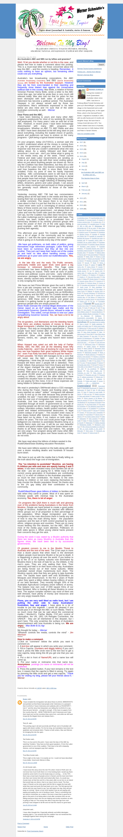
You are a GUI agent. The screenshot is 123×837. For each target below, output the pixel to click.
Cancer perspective (97, 269)
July (83, 162)
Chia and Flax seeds (94, 277)
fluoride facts (99, 303)
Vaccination (80, 414)
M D (81, 344)
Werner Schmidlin (96, 89)
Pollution (79, 379)
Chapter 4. (82, 277)
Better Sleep (89, 256)
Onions (101, 365)
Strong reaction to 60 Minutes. (93, 398)
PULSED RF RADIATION (88, 383)
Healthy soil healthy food (84, 326)
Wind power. (89, 431)
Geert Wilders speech (83, 312)
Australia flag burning (83, 238)
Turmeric (102, 410)
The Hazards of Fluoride (94, 402)
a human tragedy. (91, 220)
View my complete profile (86, 134)
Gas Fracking (87, 310)
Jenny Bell (90, 334)
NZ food (94, 365)
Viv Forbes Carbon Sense (92, 416)
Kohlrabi (97, 338)
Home (46, 827)
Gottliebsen (98, 316)
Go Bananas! (85, 316)
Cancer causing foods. (83, 269)
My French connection (97, 358)
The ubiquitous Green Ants (95, 406)
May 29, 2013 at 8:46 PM (29, 719)
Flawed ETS (83, 301)
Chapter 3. (102, 275)
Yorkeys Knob (93, 433)
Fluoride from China (83, 306)
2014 (82, 153)
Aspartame (102, 232)
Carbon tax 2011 (92, 273)
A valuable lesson (94, 224)
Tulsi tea (95, 410)
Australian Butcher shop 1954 (94, 248)
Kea (102, 336)
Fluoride (87, 304)
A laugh (101, 220)
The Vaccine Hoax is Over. (90, 178)
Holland (101, 328)
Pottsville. (80, 381)
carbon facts (80, 273)
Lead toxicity (99, 340)
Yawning (85, 433)
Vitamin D (80, 416)
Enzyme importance (89, 293)
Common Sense (91, 283)
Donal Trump (81, 291)
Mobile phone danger (86, 350)
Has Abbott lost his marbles (97, 322)
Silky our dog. (88, 394)
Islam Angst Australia (89, 332)
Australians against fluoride (84, 250)
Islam (78, 332)
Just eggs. (95, 336)
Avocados (91, 252)
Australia (94, 234)
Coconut (102, 279)
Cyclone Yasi (101, 285)
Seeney (79, 394)
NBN (90, 360)
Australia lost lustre (97, 238)
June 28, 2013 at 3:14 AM (30, 805)
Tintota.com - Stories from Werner (89, 72)
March (84, 186)
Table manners (99, 400)
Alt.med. (89, 230)
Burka (94, 262)
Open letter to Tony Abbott (84, 366)
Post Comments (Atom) (35, 831)
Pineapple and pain (91, 375)
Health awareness (97, 324)
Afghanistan (98, 226)
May (83, 169)
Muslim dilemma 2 (91, 354)
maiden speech (91, 346)
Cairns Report (91, 267)
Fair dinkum (91, 297)
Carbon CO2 (98, 271)
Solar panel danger (84, 396)
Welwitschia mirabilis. (86, 424)
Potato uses (89, 379)
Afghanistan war (81, 228)
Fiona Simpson (101, 299)
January (85, 193)
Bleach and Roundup (94, 258)
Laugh (92, 340)
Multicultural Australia (91, 352)
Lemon (92, 342)
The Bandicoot (81, 402)
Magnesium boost (90, 344)
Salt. (94, 390)
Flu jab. (92, 301)
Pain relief (80, 369)
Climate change (93, 279)
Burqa (86, 265)
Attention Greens (84, 234)
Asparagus (94, 232)
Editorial (89, 291)
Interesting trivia (98, 330)
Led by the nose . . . (82, 342)
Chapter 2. (93, 275)
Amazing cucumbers (99, 230)
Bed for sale (82, 254)
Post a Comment (23, 823)
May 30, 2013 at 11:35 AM (30, 763)
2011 (82, 202)
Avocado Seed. (81, 252)
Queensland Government (89, 388)
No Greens (97, 360)
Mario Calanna (88, 348)
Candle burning (81, 271)
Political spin (99, 377)
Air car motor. (92, 228)
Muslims (100, 354)
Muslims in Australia (99, 356)
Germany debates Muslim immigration (88, 314)
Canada (100, 267)
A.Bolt (103, 224)
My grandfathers (81, 360)
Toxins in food (87, 410)
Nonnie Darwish (91, 362)
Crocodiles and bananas (88, 285)
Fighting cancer (90, 299)
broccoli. (87, 262)
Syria (90, 400)
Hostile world (80, 330)
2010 (82, 205)
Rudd (88, 390)
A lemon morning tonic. (83, 222)
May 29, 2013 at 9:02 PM (29, 735)
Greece (100, 318)
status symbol (96, 396)
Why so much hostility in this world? (91, 429)
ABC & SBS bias (51, 688)
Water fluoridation (94, 420)
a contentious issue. (82, 218)
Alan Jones (102, 228)
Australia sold (81, 240)
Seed (84, 392)
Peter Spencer (97, 373)
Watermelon (89, 423)
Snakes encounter (100, 394)
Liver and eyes (101, 342)
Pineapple (80, 375)
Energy (79, 293)
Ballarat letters (101, 252)
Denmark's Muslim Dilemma (85, 289)
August (84, 159)
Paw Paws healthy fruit (94, 371)
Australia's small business (88, 246)
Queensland (84, 385)
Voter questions (93, 418)
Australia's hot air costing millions (86, 242)
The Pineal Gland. (91, 404)
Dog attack (99, 289)
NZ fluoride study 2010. (83, 365)
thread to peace (81, 408)
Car (91, 271)
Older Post (69, 827)
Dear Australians (97, 287)
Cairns (100, 265)
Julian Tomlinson (84, 336)
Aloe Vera (82, 230)
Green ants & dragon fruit (84, 320)
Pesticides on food (83, 373)
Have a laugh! (84, 324)
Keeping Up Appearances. (84, 338)
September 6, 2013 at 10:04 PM (31, 819)
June (83, 166)
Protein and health (90, 381)
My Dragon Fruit (83, 358)
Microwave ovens (100, 348)
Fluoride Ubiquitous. (97, 306)
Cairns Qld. (80, 267)
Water (84, 420)
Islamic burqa (81, 334)
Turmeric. (81, 412)
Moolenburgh (99, 350)
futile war (92, 308)
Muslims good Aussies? (84, 356)
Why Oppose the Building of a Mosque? (94, 426)
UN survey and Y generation (95, 412)
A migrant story (97, 222)
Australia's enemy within (95, 240)
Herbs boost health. (99, 326)
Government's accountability (85, 318)
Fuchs (86, 308)
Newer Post (22, 827)
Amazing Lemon (83, 232)
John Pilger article (100, 334)
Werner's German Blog (85, 75)
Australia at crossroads (96, 236)
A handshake (80, 220)
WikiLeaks (80, 431)
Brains (25, 699)
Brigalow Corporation (92, 260)
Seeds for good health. (96, 392)
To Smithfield (92, 408)
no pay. (83, 362)
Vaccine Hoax (99, 414)
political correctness (87, 377)
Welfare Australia (100, 423)
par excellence (91, 369)
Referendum (80, 390)
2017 (82, 142)
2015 (82, 149)
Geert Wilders (99, 310)
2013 (82, 156)
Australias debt (99, 250)
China (85, 279)
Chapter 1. (85, 275)
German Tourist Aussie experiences (89, 69)
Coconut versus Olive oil (86, 281)
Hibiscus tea (82, 328)
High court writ (92, 328)
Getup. (103, 314)
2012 (82, 198)
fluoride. (79, 308)
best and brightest (93, 254)
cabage (93, 265)
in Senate (89, 330)
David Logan (84, 287)
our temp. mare (98, 366)
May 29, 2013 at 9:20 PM (29, 751)
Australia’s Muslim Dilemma (97, 244)
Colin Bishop (80, 283)
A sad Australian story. (97, 218)
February (85, 190)
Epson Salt (90, 295)
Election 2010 (99, 291)
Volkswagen (82, 418)
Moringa (79, 352)
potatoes (99, 379)
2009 (82, 209)
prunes (101, 381)
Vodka (103, 416)
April (83, 183)
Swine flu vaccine (82, 400)
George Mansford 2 (97, 312)
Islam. (101, 332)
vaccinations (89, 414)
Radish (101, 388)
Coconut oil (99, 281)
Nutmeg (101, 362)
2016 (82, 146)
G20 (99, 308)
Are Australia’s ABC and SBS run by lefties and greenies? (44, 59)
